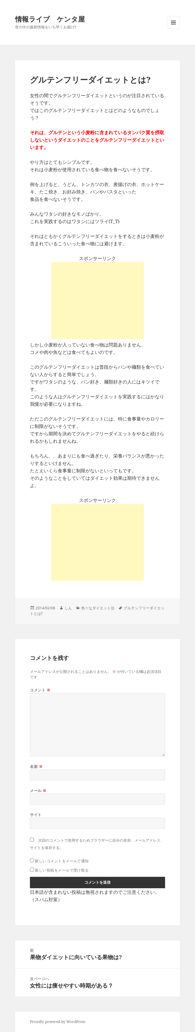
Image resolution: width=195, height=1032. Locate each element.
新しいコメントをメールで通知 (62, 861)
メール (38, 790)
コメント (40, 690)
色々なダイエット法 (97, 608)
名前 (36, 766)
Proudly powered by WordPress (57, 1021)
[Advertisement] (97, 300)
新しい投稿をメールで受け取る (62, 870)
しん (68, 608)
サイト (35, 814)
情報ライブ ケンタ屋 (50, 18)
